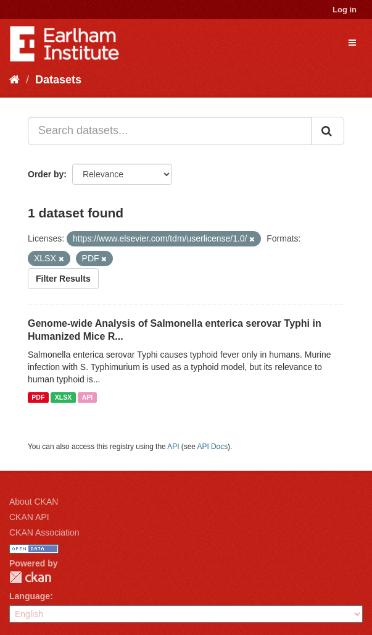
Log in (345, 9)
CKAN (30, 577)
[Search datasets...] (170, 131)
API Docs (212, 446)
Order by (46, 174)
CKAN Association (44, 532)
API (87, 397)
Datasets (58, 80)
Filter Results (63, 279)
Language (29, 596)
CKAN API (29, 517)
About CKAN (33, 502)
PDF (37, 397)
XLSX (63, 397)
